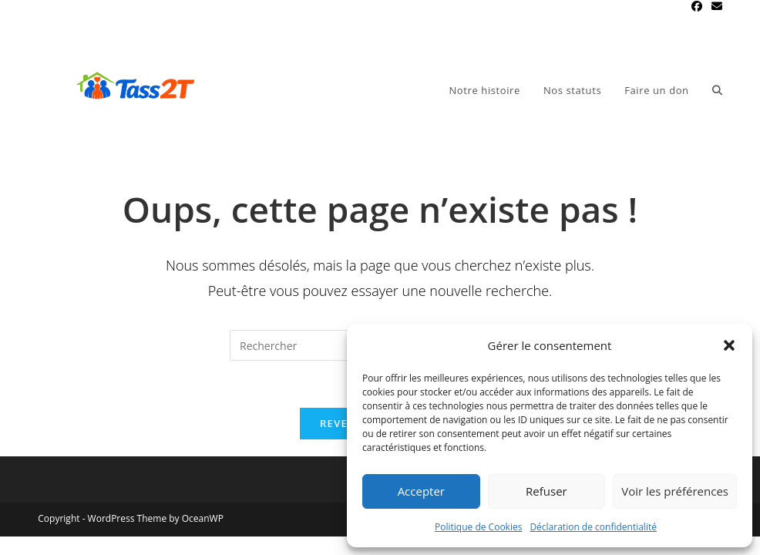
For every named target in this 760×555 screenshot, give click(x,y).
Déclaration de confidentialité (593, 526)
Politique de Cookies (478, 526)
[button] (729, 345)
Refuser (546, 491)
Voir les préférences (674, 491)
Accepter (421, 491)
